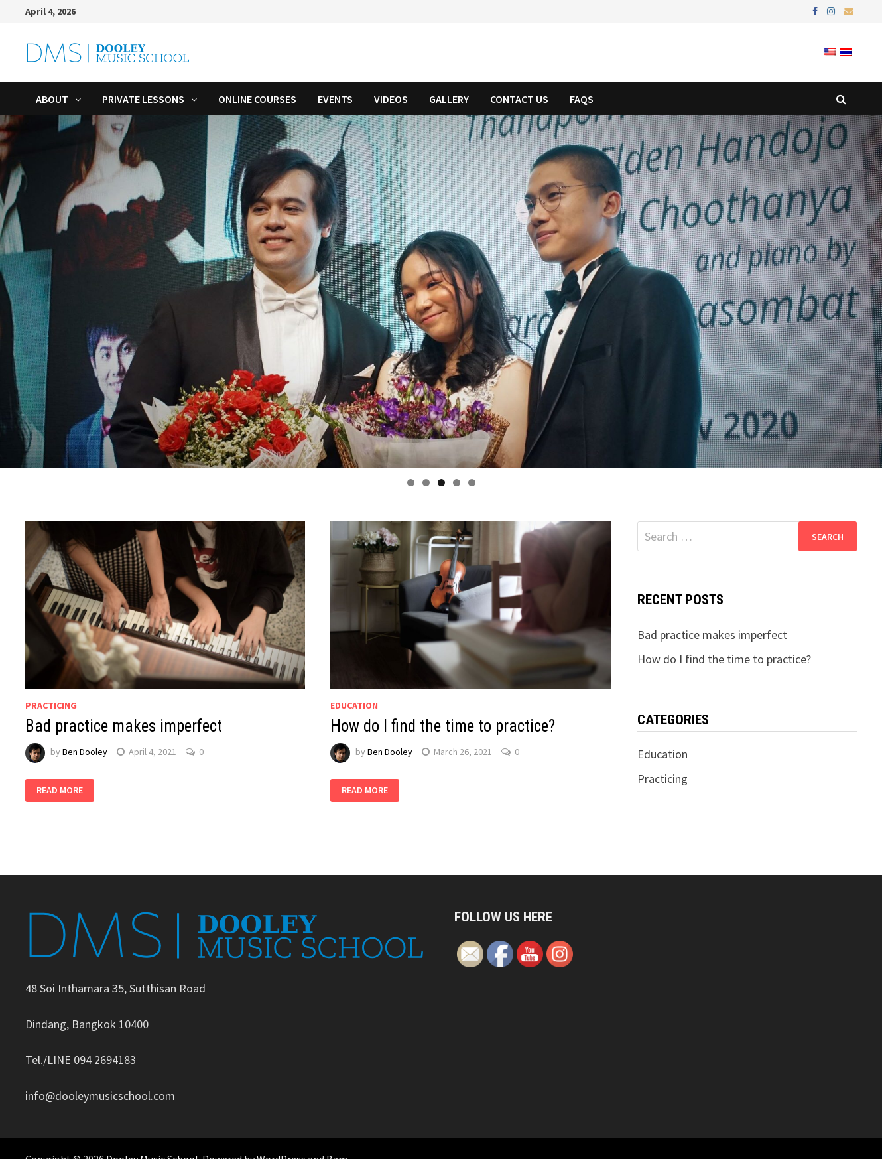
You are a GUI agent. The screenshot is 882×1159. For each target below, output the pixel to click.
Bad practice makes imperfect (123, 726)
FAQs (582, 98)
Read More (59, 791)
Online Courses (257, 98)
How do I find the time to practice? (442, 726)
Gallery (449, 98)
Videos (391, 98)
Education (354, 705)
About (52, 98)
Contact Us (519, 98)
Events (335, 98)
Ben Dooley (84, 752)
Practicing (51, 705)
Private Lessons (143, 98)
